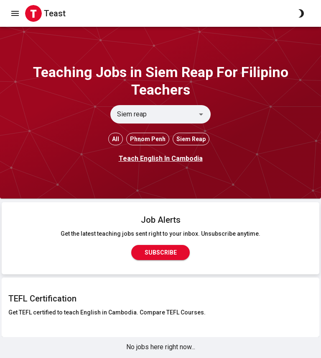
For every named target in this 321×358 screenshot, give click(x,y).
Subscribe (160, 252)
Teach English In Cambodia (161, 158)
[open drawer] (15, 13)
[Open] (201, 114)
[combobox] (154, 114)
